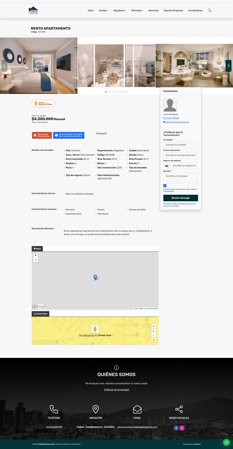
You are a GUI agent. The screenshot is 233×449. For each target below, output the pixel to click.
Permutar (136, 10)
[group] (38, 66)
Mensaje (167, 171)
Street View (43, 103)
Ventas (103, 10)
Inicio (91, 10)
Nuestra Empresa (173, 10)
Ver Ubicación (87, 335)
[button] (105, 91)
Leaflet (135, 308)
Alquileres (119, 10)
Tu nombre (168, 140)
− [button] (36, 260)
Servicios (153, 10)
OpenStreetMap (152, 308)
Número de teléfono (172, 160)
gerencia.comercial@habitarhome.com (137, 427)
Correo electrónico (172, 150)
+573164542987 (54, 427)
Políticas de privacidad (116, 389)
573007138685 (172, 118)
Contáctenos (195, 10)
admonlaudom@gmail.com (177, 122)
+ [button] (36, 255)
